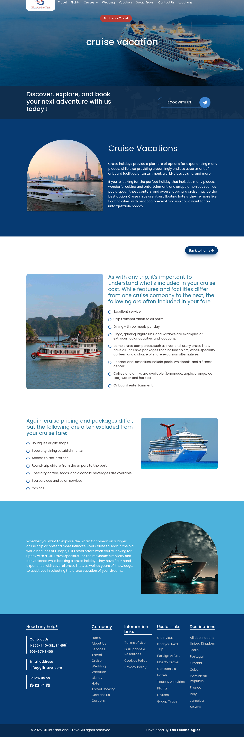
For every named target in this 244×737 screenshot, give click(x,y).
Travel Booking (103, 689)
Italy (193, 694)
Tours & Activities (171, 681)
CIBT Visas (165, 637)
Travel (97, 655)
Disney (97, 677)
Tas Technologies (184, 730)
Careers (98, 700)
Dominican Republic (198, 678)
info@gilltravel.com (46, 667)
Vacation (99, 672)
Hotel (96, 683)
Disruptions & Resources (135, 651)
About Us (99, 643)
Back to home (201, 250)
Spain (194, 650)
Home (96, 637)
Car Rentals (166, 668)
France (195, 687)
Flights (162, 688)
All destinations (202, 637)
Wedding (99, 666)
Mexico (195, 707)
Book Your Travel (116, 18)
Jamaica (197, 700)
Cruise (97, 660)
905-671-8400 (41, 651)
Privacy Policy (135, 667)
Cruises (163, 695)
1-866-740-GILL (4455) (49, 645)
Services (98, 649)
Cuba (194, 669)
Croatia (196, 663)
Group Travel (167, 701)
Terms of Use (135, 642)
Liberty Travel (168, 662)
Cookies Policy (135, 660)
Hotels (162, 675)
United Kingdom (202, 643)
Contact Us (101, 695)
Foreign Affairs (168, 655)
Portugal (197, 656)
